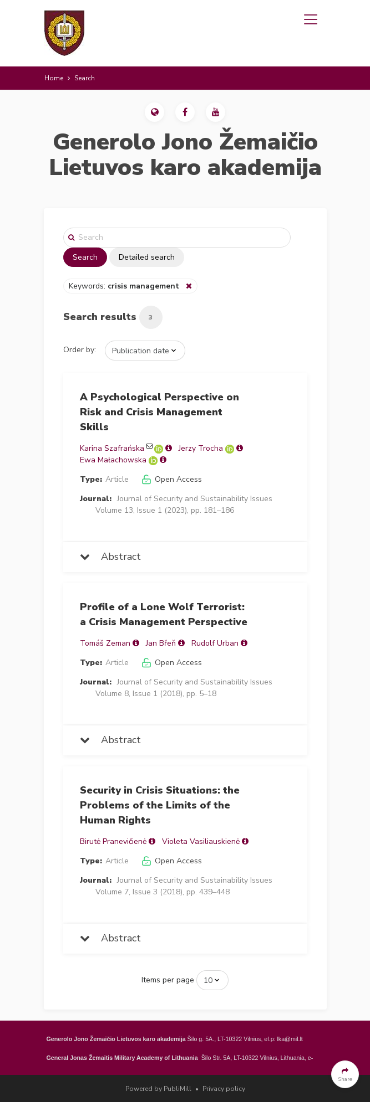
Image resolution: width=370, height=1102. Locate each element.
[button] (154, 112)
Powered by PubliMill (158, 1088)
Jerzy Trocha (201, 448)
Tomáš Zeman (105, 643)
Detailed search (147, 257)
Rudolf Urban (215, 643)
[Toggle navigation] (310, 19)
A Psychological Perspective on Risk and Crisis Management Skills (159, 412)
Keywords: (125, 286)
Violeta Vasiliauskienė (201, 841)
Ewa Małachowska (113, 460)
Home (53, 78)
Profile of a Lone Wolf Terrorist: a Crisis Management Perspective (163, 614)
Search (85, 257)
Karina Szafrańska (112, 448)
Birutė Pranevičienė (113, 841)
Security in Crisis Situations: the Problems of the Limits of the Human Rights (160, 805)
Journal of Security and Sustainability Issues (194, 498)
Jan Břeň (161, 643)
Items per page (167, 980)
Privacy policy (223, 1088)
